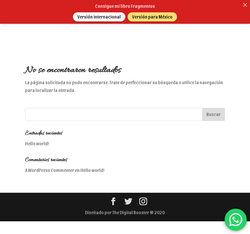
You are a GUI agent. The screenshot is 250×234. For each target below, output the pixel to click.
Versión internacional (99, 17)
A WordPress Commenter (49, 166)
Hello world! (37, 140)
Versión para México (152, 17)
